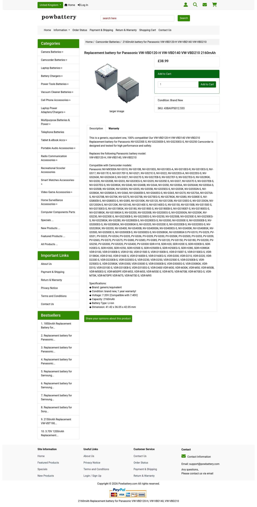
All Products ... (49, 244)
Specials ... (47, 220)
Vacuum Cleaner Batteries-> (57, 92)
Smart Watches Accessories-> (58, 182)
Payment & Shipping (101, 30)
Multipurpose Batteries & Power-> (55, 122)
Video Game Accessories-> (56, 192)
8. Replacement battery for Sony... (56, 409)
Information (61, 30)
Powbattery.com (127, 483)
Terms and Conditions (54, 296)
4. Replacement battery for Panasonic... (56, 361)
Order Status (79, 30)
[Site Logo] (68, 17)
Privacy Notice (49, 288)
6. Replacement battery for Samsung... (56, 385)
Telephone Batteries (52, 132)
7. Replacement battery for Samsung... (56, 397)
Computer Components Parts (58, 212)
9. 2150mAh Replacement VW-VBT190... (56, 421)
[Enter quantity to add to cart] (178, 84)
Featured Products (48, 462)
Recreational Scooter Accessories (53, 170)
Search (184, 18)
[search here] (137, 18)
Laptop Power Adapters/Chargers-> (53, 110)
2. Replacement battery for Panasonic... (56, 337)
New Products (46, 475)
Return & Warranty (126, 30)
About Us (46, 263)
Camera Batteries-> (52, 51)
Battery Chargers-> (52, 76)
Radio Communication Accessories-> (54, 158)
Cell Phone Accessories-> (55, 100)
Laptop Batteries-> (51, 68)
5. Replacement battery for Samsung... (56, 373)
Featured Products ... (53, 236)
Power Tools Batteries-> (55, 84)
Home (69, 5)
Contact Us (164, 30)
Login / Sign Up (92, 475)
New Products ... (50, 228)
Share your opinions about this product (108, 318)
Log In (83, 5)
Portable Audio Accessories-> (58, 148)
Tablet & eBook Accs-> (54, 140)
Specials (42, 469)
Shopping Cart (147, 30)
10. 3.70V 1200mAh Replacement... (52, 433)
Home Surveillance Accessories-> (52, 202)
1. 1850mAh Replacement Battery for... (56, 325)
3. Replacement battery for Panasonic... (56, 349)
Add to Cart (207, 84)
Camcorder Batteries (108, 41)
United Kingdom (49, 5)
